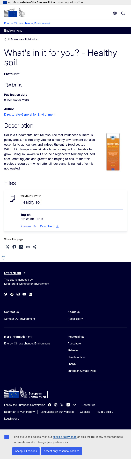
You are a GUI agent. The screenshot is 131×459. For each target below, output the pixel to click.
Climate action (76, 357)
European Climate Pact (82, 370)
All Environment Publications (23, 39)
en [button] (115, 13)
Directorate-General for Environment (29, 114)
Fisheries (73, 350)
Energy (72, 364)
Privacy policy (104, 411)
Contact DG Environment (19, 318)
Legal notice (11, 418)
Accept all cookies (26, 451)
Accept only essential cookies (61, 451)
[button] (28, 226)
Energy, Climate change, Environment (27, 23)
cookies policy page (65, 436)
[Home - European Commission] (14, 12)
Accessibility (75, 318)
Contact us (88, 405)
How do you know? (70, 2)
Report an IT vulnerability (19, 411)
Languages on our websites (57, 411)
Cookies (85, 411)
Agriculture (74, 343)
